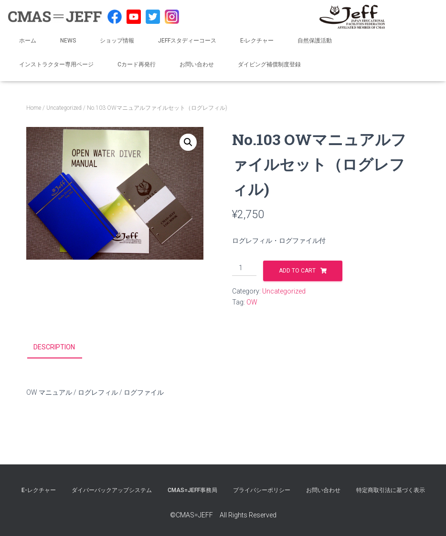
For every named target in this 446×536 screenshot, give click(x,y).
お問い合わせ (197, 64)
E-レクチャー (257, 40)
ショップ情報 (117, 40)
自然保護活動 (314, 40)
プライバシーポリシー (261, 490)
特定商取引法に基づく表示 (390, 490)
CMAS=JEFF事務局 (192, 490)
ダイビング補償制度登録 (269, 64)
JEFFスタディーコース (187, 40)
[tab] (61, 347)
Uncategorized (64, 108)
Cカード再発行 (136, 64)
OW (251, 302)
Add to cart (297, 270)
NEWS (68, 40)
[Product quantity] (244, 268)
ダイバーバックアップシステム (112, 490)
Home (33, 108)
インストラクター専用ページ (56, 64)
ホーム (27, 40)
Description (54, 347)
